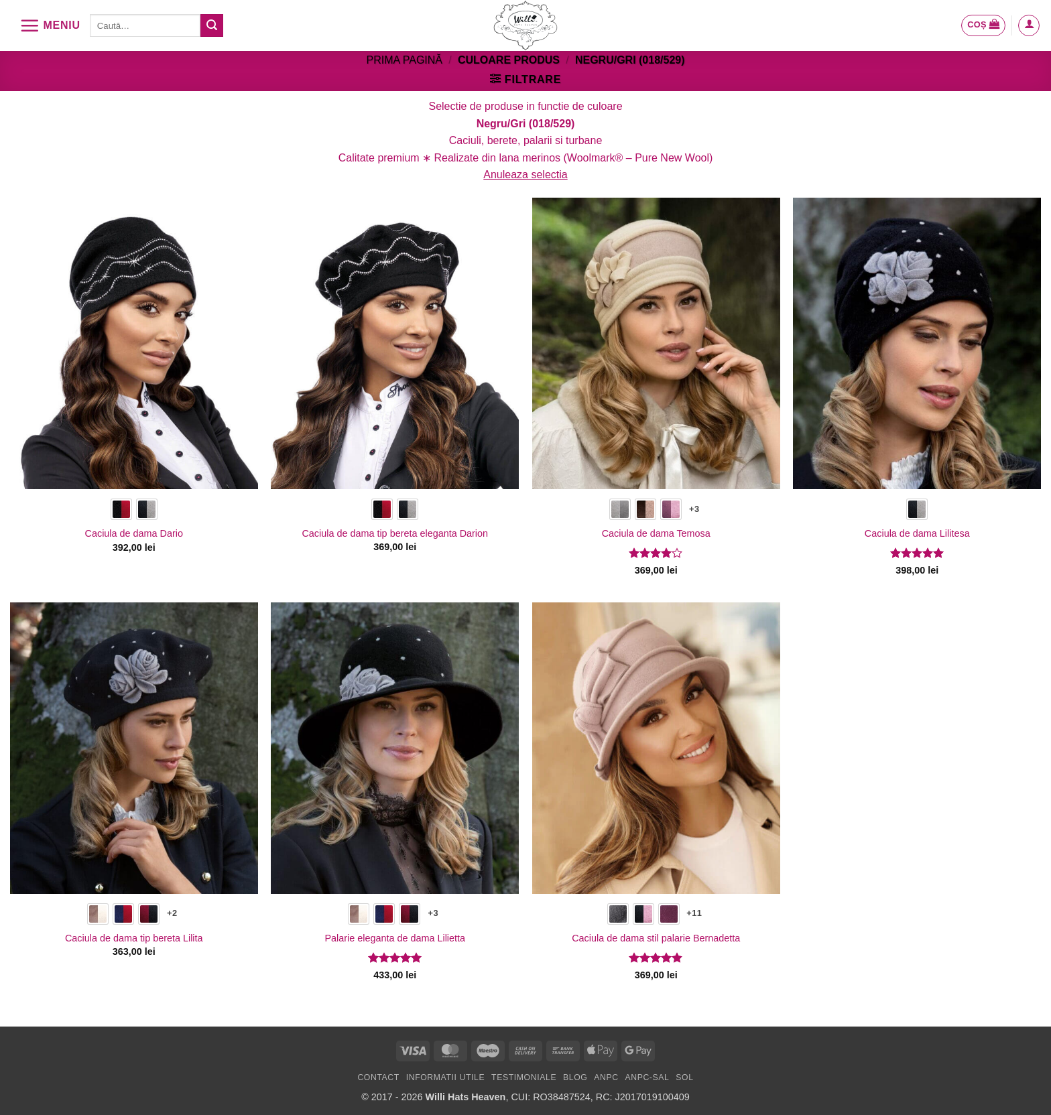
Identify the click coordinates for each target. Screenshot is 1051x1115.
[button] (50, 25)
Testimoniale (523, 1077)
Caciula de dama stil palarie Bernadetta (656, 938)
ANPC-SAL (647, 1077)
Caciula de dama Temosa (656, 533)
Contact (378, 1077)
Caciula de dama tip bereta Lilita (134, 938)
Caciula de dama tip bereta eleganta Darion (395, 533)
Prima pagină (404, 60)
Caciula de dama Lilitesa (917, 533)
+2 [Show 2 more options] (172, 913)
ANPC (606, 1077)
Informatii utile (445, 1077)
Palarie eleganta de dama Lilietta (394, 938)
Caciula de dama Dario (134, 533)
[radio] (121, 509)
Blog (575, 1077)
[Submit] (211, 25)
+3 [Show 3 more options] (694, 509)
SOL (684, 1077)
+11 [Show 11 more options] (694, 913)
